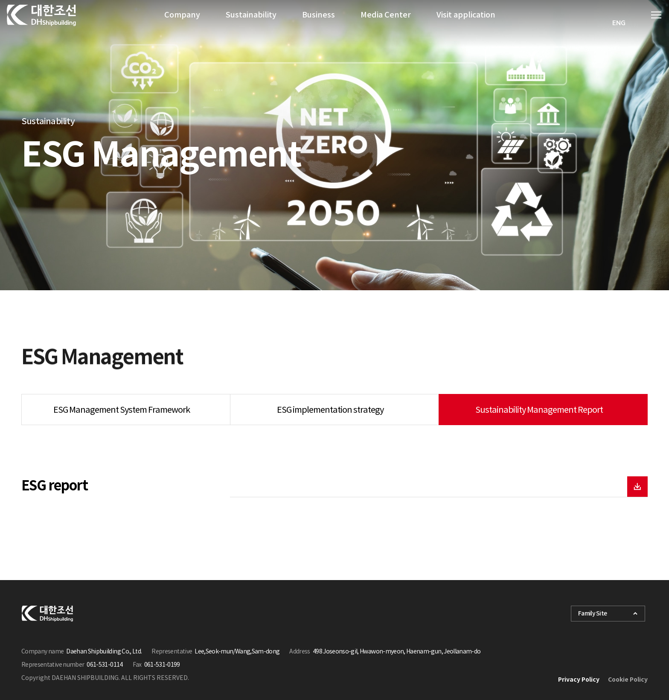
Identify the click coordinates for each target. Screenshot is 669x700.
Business (318, 23)
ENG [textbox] (618, 23)
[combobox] (619, 23)
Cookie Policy (628, 679)
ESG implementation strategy (330, 409)
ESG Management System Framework (121, 409)
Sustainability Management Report (539, 409)
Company (182, 23)
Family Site (608, 613)
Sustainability (251, 23)
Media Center (386, 23)
